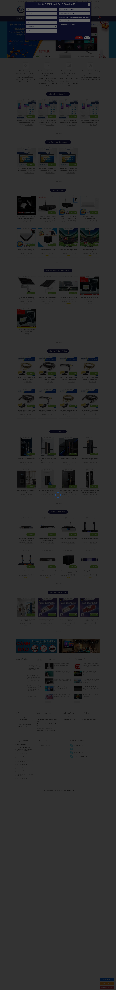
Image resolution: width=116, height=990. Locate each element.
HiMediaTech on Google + (90, 719)
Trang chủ (20, 18)
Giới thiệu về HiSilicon (22, 722)
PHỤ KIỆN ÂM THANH (58, 592)
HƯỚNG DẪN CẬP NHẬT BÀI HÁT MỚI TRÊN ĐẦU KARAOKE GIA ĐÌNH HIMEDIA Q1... (91, 665)
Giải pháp (46, 18)
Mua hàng (27, 100)
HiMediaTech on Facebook (90, 717)
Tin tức (65, 18)
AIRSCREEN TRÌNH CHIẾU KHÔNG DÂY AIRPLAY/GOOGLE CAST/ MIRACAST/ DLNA (91, 681)
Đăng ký (79, 37)
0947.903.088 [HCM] (78, 749)
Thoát (87, 37)
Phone (34, 1)
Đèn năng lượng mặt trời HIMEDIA (58, 270)
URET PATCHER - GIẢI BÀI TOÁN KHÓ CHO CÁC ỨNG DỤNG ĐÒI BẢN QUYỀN (91, 688)
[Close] (89, 4)
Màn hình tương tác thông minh (58, 142)
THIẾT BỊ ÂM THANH (58, 512)
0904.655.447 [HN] (78, 752)
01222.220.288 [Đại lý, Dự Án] (80, 756)
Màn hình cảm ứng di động (58, 94)
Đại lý (80, 18)
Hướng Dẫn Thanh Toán (69, 719)
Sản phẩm (38, 18)
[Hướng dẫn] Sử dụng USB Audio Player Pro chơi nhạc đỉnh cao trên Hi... (91, 673)
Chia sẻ (87, 18)
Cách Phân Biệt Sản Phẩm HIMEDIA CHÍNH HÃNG (46, 720)
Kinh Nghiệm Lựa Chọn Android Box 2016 (46, 730)
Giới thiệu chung (21, 717)
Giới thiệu (28, 18)
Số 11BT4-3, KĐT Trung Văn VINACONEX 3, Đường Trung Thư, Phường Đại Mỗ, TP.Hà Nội (79, 1)
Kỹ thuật (73, 18)
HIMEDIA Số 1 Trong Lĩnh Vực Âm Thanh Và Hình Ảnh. (68, 73)
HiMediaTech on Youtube (89, 722)
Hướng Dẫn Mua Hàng (69, 717)
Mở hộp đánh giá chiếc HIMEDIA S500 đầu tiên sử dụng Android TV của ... (62, 665)
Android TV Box (58, 190)
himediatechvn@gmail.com (23, 1)
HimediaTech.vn (45, 745)
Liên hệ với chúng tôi (22, 726)
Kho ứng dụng (56, 18)
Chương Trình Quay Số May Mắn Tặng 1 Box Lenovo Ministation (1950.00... (61, 688)
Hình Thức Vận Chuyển (69, 722)
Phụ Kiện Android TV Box (58, 351)
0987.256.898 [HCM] (78, 745)
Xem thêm (58, 133)
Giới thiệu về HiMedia (22, 719)
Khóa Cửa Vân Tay (58, 431)
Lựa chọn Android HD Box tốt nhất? (45, 728)
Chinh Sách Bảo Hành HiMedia (24, 724)
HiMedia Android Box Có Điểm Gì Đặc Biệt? (46, 717)
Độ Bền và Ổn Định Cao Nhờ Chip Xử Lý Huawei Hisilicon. (47, 73)
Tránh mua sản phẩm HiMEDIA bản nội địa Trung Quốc (47, 724)
